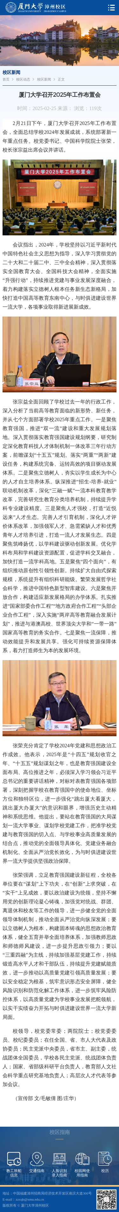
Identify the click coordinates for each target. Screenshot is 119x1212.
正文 (61, 79)
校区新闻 (44, 79)
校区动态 (23, 79)
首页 (6, 79)
